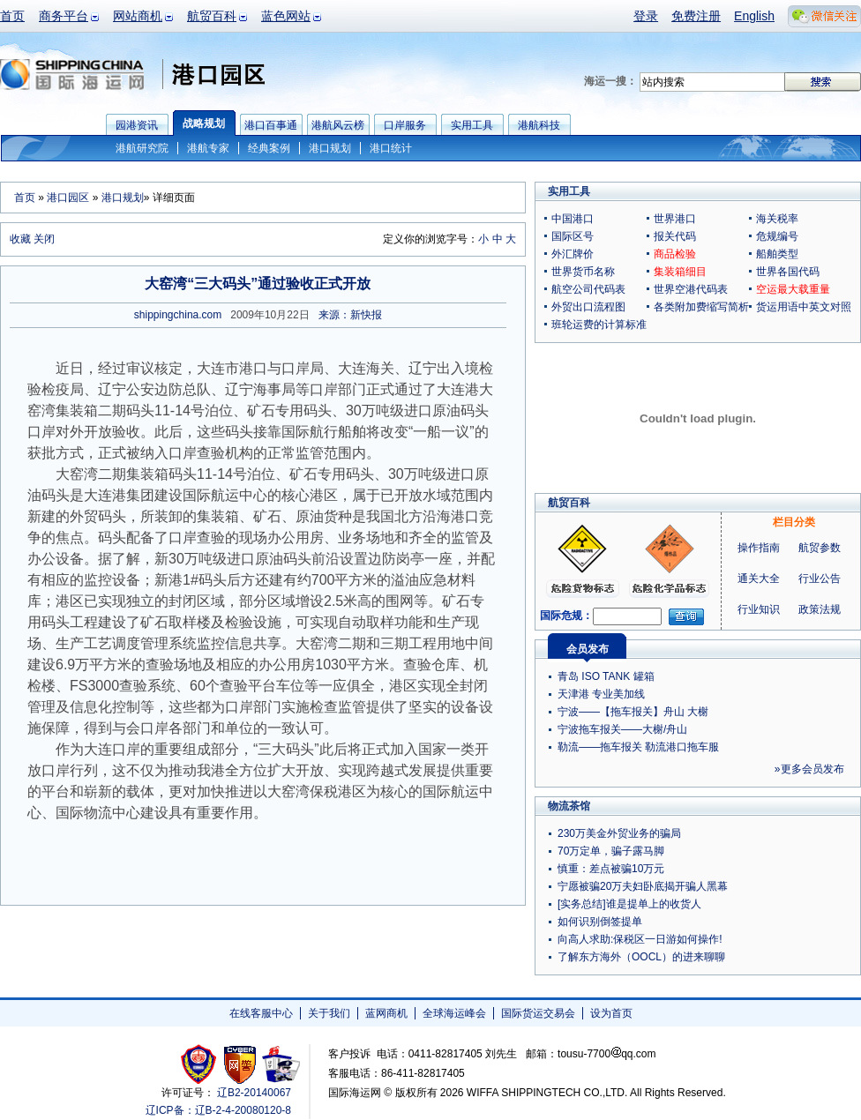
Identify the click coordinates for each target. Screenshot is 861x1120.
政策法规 (819, 609)
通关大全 (758, 578)
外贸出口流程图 (588, 307)
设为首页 (611, 1013)
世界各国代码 (788, 271)
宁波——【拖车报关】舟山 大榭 (633, 712)
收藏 (20, 239)
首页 (12, 16)
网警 (240, 1064)
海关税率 (777, 219)
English (754, 16)
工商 (201, 1064)
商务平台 (63, 16)
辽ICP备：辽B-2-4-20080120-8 (218, 1110)
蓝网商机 (386, 1013)
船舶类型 (777, 254)
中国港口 (572, 219)
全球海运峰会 (454, 1013)
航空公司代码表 (588, 289)
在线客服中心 (261, 1013)
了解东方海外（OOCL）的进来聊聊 (641, 957)
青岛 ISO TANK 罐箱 (606, 676)
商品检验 (675, 254)
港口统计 (391, 148)
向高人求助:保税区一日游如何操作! (640, 939)
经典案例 (269, 148)
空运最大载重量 (793, 289)
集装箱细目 (680, 271)
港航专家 (208, 148)
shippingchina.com (177, 315)
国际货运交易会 (538, 1013)
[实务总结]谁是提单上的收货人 (629, 904)
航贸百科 (211, 16)
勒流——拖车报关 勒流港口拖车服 (638, 747)
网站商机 (137, 16)
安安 (280, 1064)
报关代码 (675, 236)
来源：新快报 (350, 315)
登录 (645, 16)
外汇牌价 (572, 254)
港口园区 (68, 197)
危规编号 (777, 236)
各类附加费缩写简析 (701, 307)
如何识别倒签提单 (600, 921)
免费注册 (696, 16)
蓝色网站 (286, 16)
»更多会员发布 (809, 769)
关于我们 (329, 1013)
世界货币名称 (583, 271)
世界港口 (675, 219)
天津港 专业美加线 (601, 694)
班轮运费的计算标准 (599, 324)
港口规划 (330, 148)
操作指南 (758, 547)
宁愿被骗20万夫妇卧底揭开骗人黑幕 (643, 886)
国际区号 (572, 236)
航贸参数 (819, 547)
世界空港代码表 (691, 289)
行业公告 (819, 578)
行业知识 (758, 609)
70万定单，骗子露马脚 (611, 851)
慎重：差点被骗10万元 (611, 868)
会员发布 (587, 649)
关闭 (44, 239)
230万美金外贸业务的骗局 (619, 833)
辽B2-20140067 (254, 1092)
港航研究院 (142, 148)
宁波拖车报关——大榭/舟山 (622, 729)
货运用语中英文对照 (803, 307)
